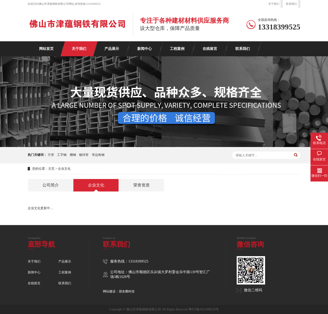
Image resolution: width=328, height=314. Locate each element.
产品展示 (111, 49)
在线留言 (210, 49)
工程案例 (177, 49)
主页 (51, 168)
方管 (51, 155)
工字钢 (62, 155)
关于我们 (273, 3)
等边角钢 (98, 155)
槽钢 (73, 155)
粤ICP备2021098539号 (204, 309)
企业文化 (64, 168)
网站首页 (46, 49)
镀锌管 (84, 155)
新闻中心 (144, 49)
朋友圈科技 (127, 291)
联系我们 (291, 3)
